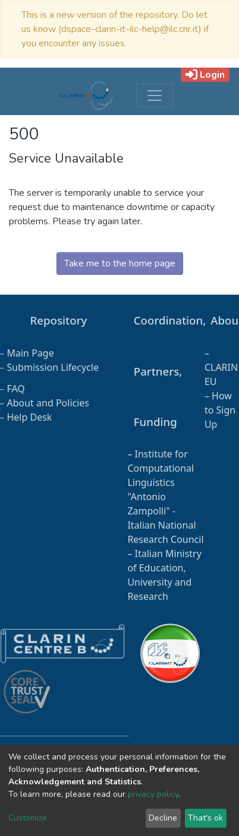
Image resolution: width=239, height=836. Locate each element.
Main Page (30, 353)
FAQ (15, 388)
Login (205, 74)
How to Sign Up (220, 410)
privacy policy (153, 794)
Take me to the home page (119, 263)
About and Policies (48, 402)
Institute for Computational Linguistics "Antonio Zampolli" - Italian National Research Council (165, 496)
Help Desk (29, 417)
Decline (163, 818)
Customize (27, 818)
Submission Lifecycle (53, 367)
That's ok (205, 818)
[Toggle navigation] (154, 95)
